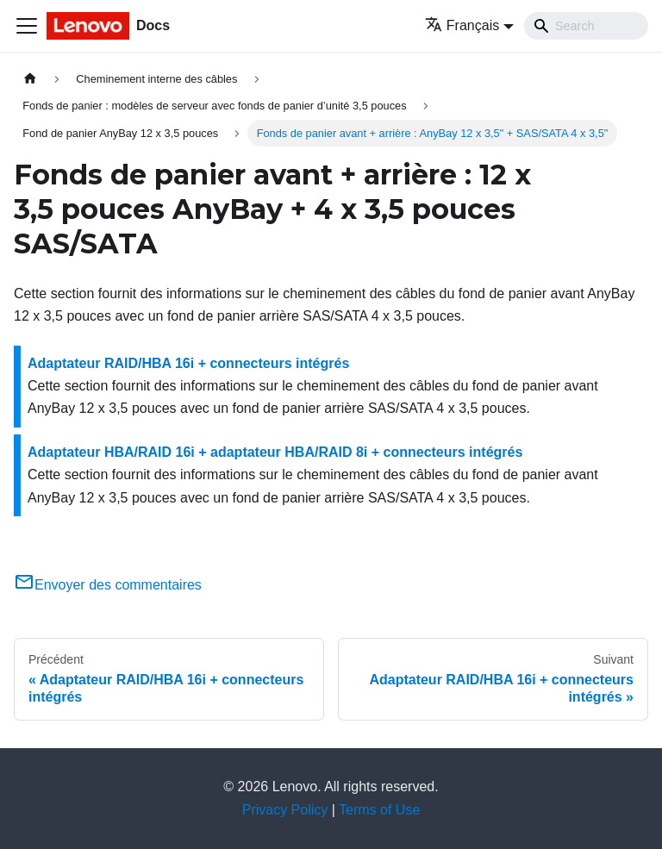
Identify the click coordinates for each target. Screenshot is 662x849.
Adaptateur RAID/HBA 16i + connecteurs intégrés (188, 363)
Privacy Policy (285, 809)
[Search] (586, 26)
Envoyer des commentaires (108, 584)
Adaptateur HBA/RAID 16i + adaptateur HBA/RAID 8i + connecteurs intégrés (275, 452)
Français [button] (462, 25)
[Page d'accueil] (30, 79)
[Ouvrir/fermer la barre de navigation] (27, 26)
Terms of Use (379, 809)
